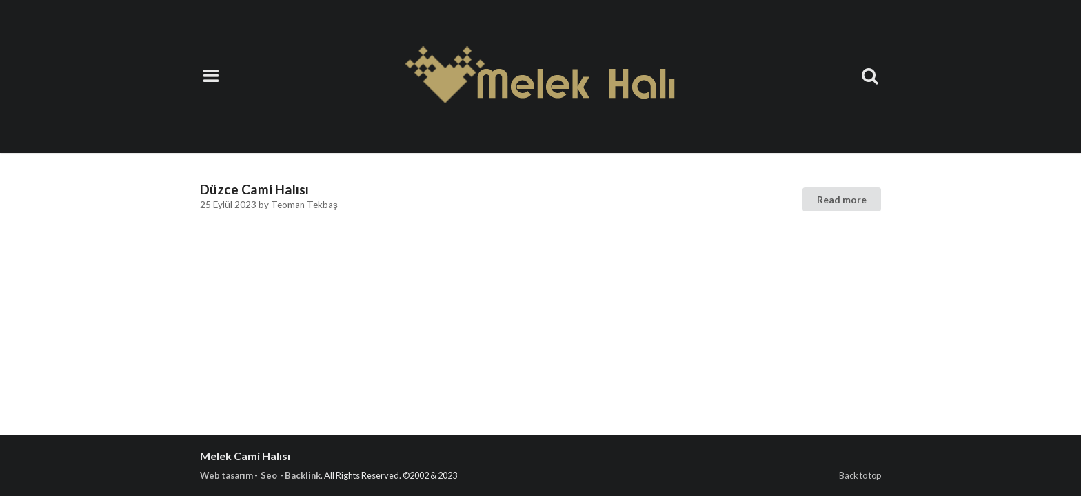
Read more (842, 199)
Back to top (860, 475)
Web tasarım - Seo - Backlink (260, 475)
